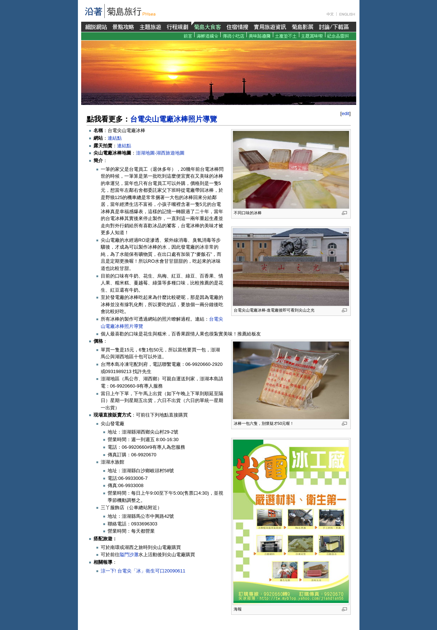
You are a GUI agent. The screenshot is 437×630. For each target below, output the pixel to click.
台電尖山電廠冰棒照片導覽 (173, 119)
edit (345, 113)
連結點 (115, 138)
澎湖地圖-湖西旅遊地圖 (160, 153)
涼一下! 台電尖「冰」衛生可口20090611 (143, 571)
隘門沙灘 (129, 554)
